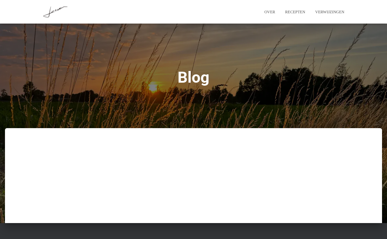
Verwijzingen (330, 12)
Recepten (295, 12)
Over (269, 12)
